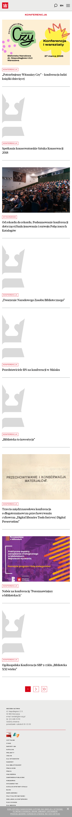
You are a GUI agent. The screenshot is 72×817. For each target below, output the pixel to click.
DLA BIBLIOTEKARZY (14, 765)
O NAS (8, 743)
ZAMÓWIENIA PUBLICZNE (15, 777)
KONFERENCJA (10, 69)
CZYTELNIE (10, 740)
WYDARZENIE (9, 217)
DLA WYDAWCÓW (12, 759)
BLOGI (8, 790)
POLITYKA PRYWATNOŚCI (15, 796)
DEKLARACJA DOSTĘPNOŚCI (16, 799)
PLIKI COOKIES (11, 802)
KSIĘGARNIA (10, 780)
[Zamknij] (68, 808)
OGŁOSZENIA (11, 774)
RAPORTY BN (11, 746)
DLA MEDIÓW (11, 805)
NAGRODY (10, 762)
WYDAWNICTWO (12, 784)
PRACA (8, 771)
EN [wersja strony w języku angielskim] (61, 5)
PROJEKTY (10, 753)
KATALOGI (10, 749)
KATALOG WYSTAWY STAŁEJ (16, 787)
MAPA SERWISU (11, 793)
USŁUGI (9, 756)
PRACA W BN (10, 768)
